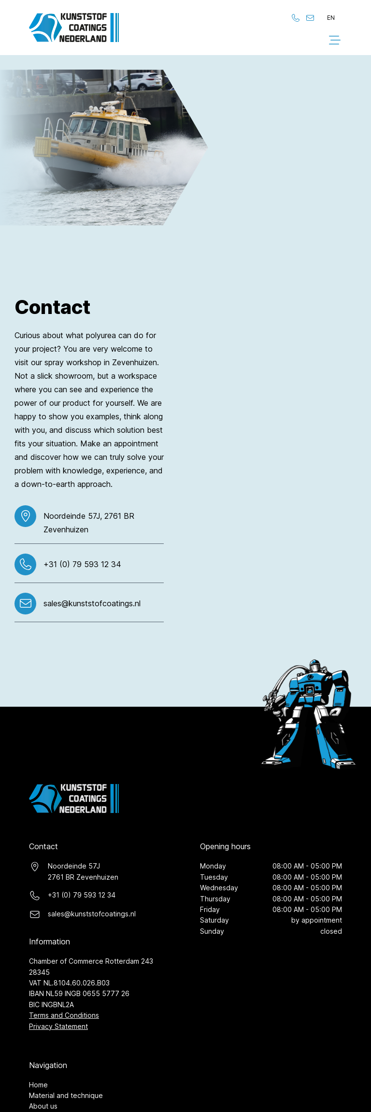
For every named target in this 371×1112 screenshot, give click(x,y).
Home (38, 1085)
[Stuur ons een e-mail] (310, 18)
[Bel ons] (295, 18)
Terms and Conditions (64, 1015)
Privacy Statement (58, 1026)
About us (43, 1106)
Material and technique (66, 1095)
